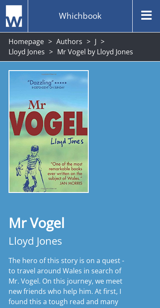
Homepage (26, 41)
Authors (69, 41)
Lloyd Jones (27, 51)
